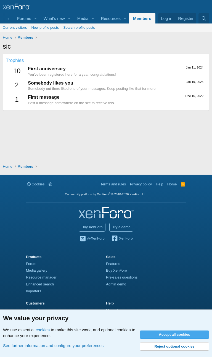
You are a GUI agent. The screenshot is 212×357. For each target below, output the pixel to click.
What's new (54, 18)
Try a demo (121, 227)
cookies (43, 329)
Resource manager (41, 277)
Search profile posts (79, 27)
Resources (111, 18)
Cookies (36, 184)
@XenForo (92, 238)
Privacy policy (141, 184)
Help (159, 184)
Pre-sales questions (121, 277)
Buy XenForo (92, 227)
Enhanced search (40, 284)
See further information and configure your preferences (53, 345)
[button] (35, 18)
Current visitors (15, 27)
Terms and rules (113, 184)
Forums (24, 18)
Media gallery (36, 270)
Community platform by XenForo (106, 194)
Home (172, 184)
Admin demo (116, 284)
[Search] (203, 18)
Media (83, 18)
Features (113, 264)
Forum (31, 264)
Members (142, 18)
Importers (33, 291)
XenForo (122, 238)
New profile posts (45, 27)
